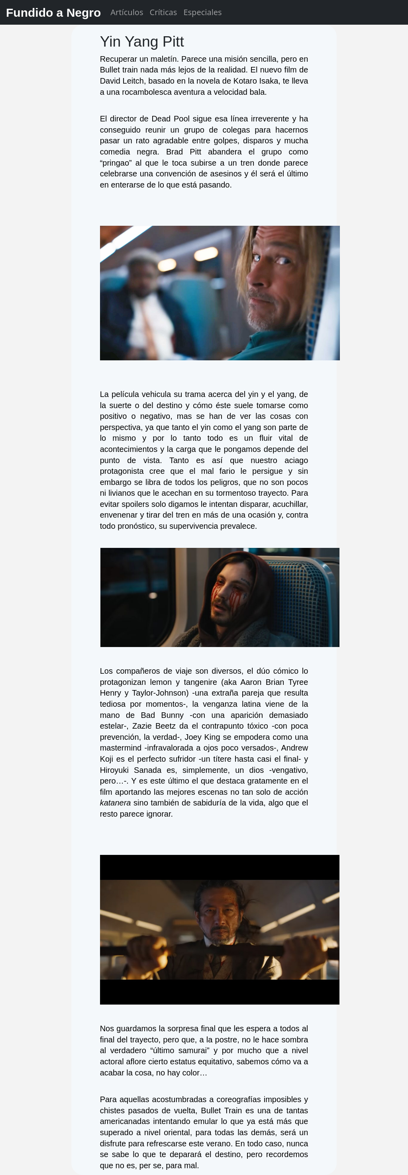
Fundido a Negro (53, 12)
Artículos (126, 12)
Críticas (163, 12)
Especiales (202, 12)
